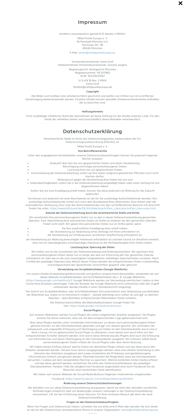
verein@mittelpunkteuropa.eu (96, 52)
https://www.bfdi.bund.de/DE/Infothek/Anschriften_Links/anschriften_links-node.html (103, 208)
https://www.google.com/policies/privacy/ (95, 305)
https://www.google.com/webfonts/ (49, 280)
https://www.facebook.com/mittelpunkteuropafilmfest (99, 378)
